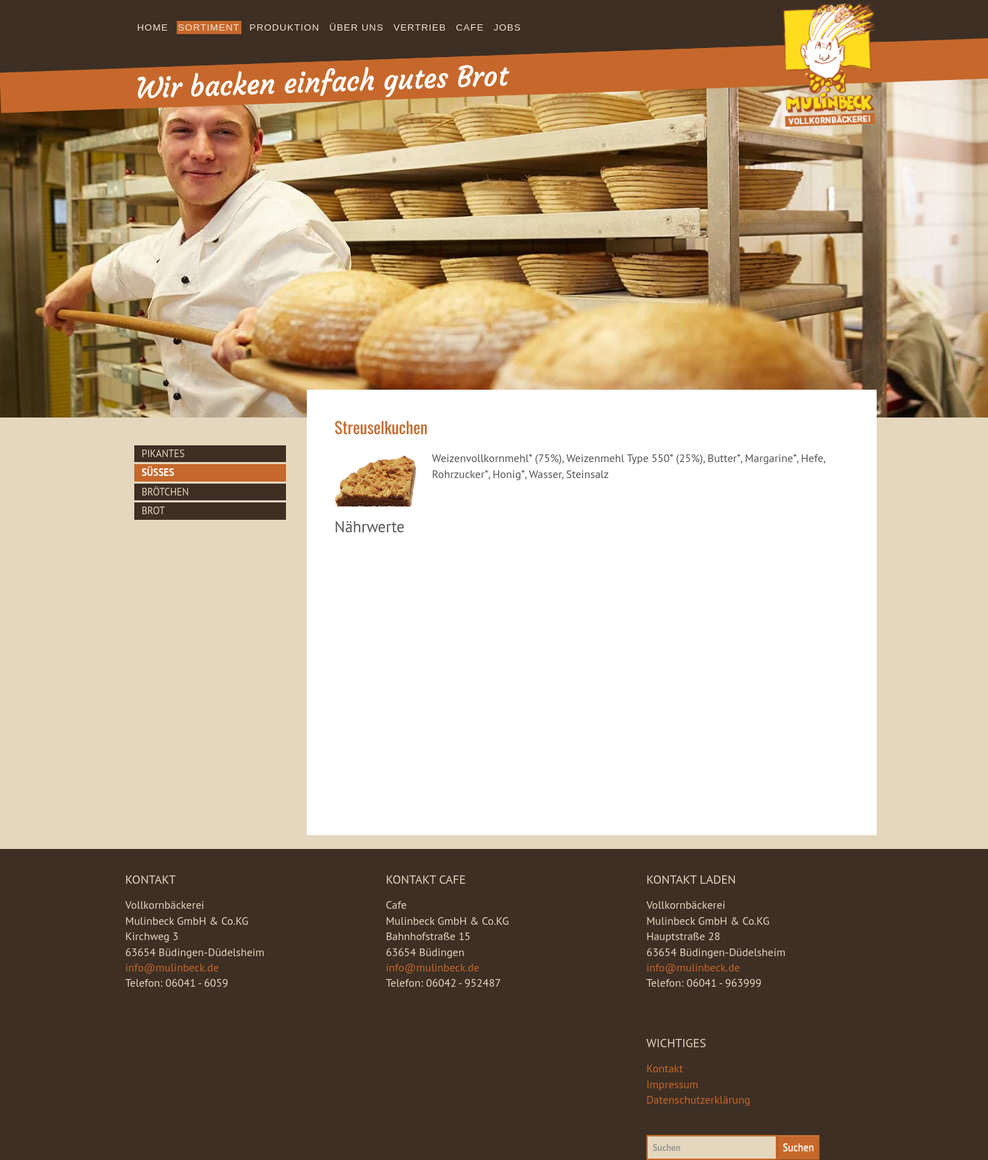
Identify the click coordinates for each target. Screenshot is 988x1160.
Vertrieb (419, 27)
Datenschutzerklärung (698, 1099)
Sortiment (209, 27)
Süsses (157, 472)
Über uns (356, 27)
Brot (152, 510)
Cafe (470, 27)
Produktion (285, 27)
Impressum (672, 1084)
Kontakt (664, 1068)
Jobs (508, 27)
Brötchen (165, 491)
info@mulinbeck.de (172, 967)
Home (152, 27)
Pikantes (162, 453)
